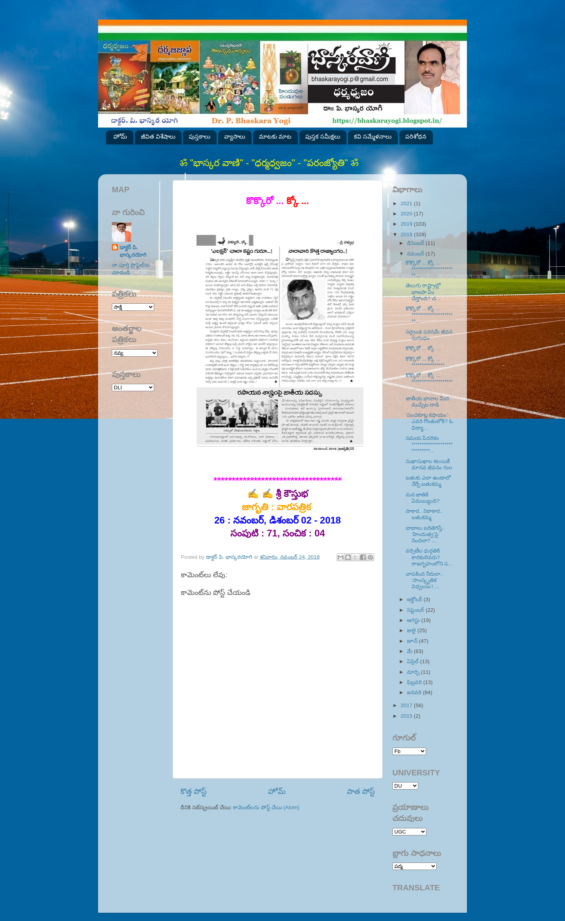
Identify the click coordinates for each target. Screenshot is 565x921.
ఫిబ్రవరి (415, 682)
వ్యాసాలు (234, 136)
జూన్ (413, 641)
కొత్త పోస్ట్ (193, 791)
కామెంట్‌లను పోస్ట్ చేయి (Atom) (266, 807)
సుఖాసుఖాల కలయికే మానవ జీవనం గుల (429, 464)
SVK (133, 387)
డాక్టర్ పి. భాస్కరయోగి (133, 251)
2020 (407, 214)
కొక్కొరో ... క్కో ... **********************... (429, 269)
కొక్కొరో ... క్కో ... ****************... (427, 362)
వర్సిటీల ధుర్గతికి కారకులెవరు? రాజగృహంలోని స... (429, 557)
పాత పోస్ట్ (361, 791)
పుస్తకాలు (199, 136)
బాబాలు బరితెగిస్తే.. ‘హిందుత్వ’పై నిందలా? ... (425, 534)
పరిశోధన (415, 136)
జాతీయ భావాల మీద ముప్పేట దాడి (428, 402)
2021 (407, 203)
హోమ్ (120, 136)
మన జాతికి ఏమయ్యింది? (423, 498)
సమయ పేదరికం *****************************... (429, 444)
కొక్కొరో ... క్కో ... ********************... (429, 381)
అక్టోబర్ (415, 599)
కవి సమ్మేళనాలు (373, 136)
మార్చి (414, 672)
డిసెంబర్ (416, 243)
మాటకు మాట (275, 136)
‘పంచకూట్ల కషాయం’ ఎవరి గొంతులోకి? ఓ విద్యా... (429, 421)
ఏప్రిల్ (413, 661)
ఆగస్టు (414, 620)
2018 (407, 234)
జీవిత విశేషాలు (158, 136)
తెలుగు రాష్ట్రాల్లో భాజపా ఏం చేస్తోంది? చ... (423, 292)
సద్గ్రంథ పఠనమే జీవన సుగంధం (429, 335)
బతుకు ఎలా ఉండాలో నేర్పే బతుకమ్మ (428, 481)
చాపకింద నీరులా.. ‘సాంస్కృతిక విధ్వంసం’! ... (424, 580)
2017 (407, 705)
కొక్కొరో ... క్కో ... (424, 348)
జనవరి (415, 692)
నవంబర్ (416, 254)
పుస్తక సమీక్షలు (322, 136)
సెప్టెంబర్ (416, 610)
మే (410, 651)
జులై (412, 630)
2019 (407, 224)
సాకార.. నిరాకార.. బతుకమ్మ (424, 514)
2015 (407, 716)
